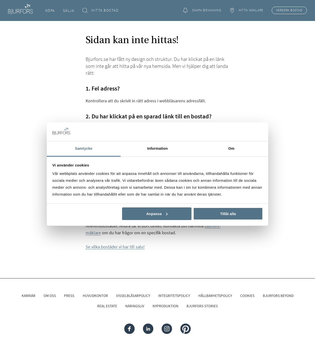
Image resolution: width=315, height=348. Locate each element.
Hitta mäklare (246, 10)
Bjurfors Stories (202, 306)
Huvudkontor (95, 295)
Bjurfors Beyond (278, 295)
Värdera (289, 10)
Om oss (50, 295)
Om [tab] (231, 148)
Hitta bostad (100, 10)
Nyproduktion (165, 306)
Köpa (50, 10)
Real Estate (107, 306)
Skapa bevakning (202, 10)
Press (69, 295)
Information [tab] (157, 148)
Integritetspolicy (174, 295)
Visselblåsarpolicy (133, 295)
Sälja (68, 10)
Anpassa (157, 214)
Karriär (28, 295)
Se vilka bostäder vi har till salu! (115, 247)
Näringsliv (134, 306)
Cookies (247, 295)
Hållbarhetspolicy (215, 295)
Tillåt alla (228, 214)
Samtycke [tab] (84, 148)
